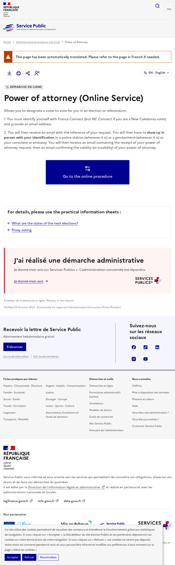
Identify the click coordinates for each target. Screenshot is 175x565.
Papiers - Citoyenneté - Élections (22, 386)
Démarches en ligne (101, 386)
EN (157, 72)
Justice (50, 392)
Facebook (134, 347)
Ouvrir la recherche (157, 6)
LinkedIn (157, 347)
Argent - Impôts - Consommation (66, 386)
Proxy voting (22, 229)
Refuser (29, 557)
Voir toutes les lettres (46, 356)
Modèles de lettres (100, 410)
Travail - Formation (14, 406)
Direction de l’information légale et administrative (66, 487)
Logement (9, 413)
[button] (37, 73)
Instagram (134, 359)
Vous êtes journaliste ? (145, 419)
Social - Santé (11, 399)
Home (7, 42)
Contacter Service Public (147, 426)
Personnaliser (48, 557)
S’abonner (15, 346)
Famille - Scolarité (14, 392)
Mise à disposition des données (150, 392)
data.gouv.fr (74, 501)
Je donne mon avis (28, 281)
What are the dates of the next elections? (45, 223)
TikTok (145, 347)
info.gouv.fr (48, 501)
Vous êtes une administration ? (150, 413)
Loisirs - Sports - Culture (60, 406)
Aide (135, 406)
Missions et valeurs (143, 399)
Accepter (12, 557)
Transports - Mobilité (15, 419)
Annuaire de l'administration (106, 430)
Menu (169, 9)
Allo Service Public (100, 423)
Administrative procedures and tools (38, 42)
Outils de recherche (101, 417)
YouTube (145, 359)
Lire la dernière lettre (16, 356)
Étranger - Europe (56, 399)
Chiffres (137, 386)
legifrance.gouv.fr (18, 501)
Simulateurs (96, 403)
